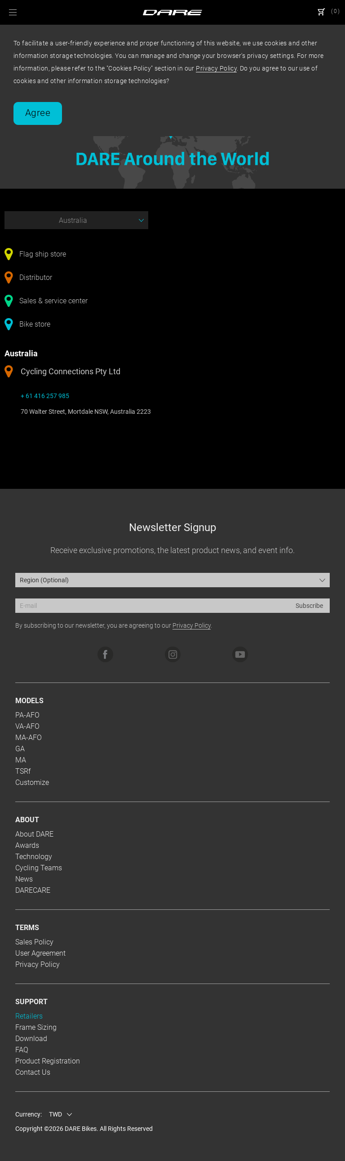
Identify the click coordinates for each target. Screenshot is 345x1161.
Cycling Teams (38, 868)
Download (31, 1038)
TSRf (23, 771)
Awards (27, 845)
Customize (32, 782)
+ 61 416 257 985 (45, 395)
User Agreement (40, 953)
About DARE (34, 834)
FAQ (21, 1050)
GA (20, 748)
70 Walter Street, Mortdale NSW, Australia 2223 (86, 411)
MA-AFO (28, 737)
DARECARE (32, 890)
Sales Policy (34, 942)
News (24, 879)
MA (20, 760)
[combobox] (172, 580)
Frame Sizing (36, 1027)
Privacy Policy (216, 68)
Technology (33, 856)
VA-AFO (27, 726)
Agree (37, 112)
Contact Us (32, 1072)
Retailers (29, 1016)
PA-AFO (27, 715)
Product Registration (47, 1061)
